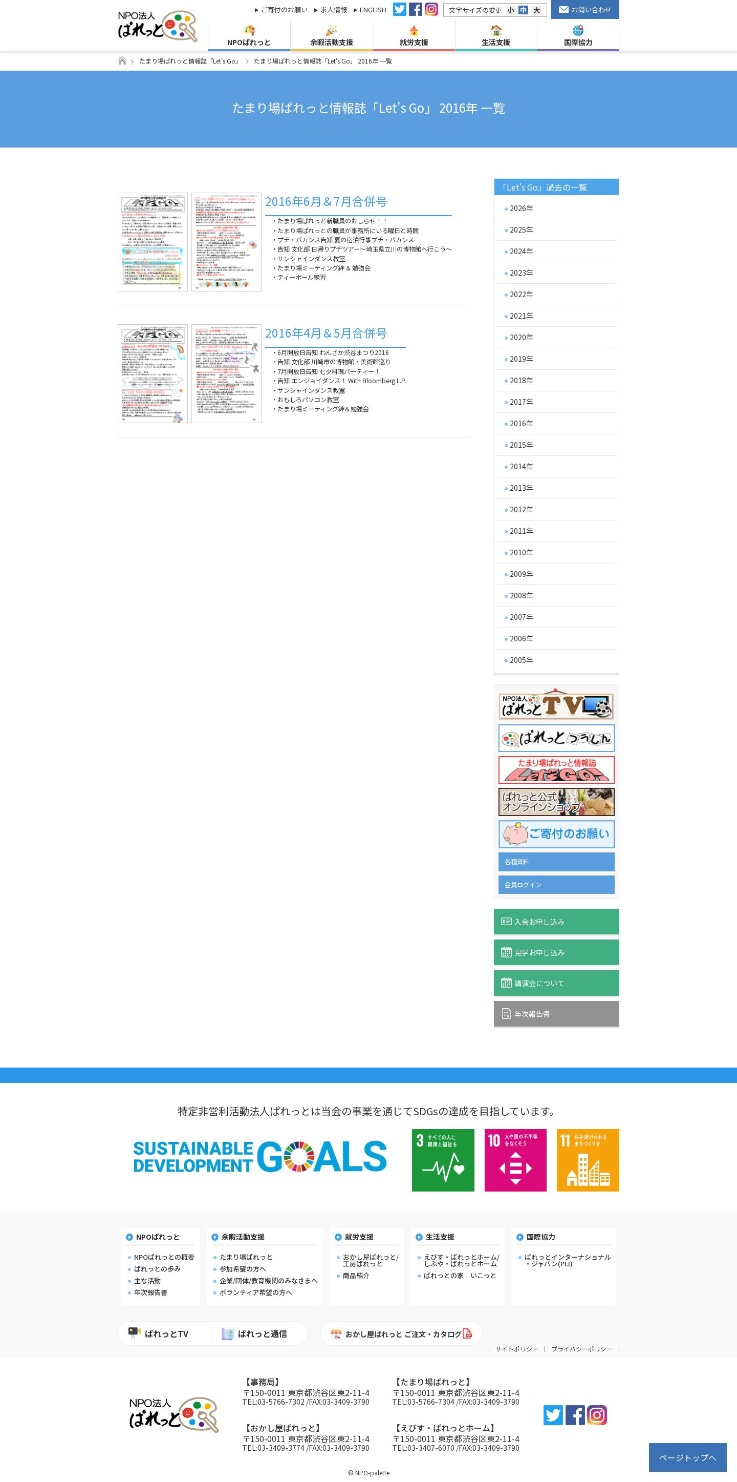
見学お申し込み (533, 952)
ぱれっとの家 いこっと (460, 1275)
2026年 (521, 208)
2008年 (521, 595)
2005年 (521, 660)
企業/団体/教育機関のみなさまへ (269, 1280)
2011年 (521, 531)
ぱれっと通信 (254, 1333)
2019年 (521, 358)
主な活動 (147, 1280)
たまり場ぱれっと (246, 1257)
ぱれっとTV (158, 1333)
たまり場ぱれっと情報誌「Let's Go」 (190, 60)
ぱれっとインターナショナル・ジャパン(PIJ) (568, 1260)
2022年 (521, 294)
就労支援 (414, 36)
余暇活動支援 (331, 36)
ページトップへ (688, 1457)
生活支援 (496, 36)
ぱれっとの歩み (157, 1268)
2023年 (521, 272)
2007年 (521, 617)
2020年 (521, 337)
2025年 (521, 229)
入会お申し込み (533, 921)
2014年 (521, 466)
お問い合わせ (585, 9)
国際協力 (578, 36)
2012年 (521, 509)
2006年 (521, 638)
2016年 (521, 423)
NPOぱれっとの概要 (164, 1257)
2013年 (521, 488)
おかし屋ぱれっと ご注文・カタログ (396, 1334)
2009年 (521, 574)
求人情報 (333, 9)
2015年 (521, 445)
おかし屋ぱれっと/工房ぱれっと (371, 1260)
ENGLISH (373, 9)
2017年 (521, 401)
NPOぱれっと (249, 36)
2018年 (521, 380)
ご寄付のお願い (284, 9)
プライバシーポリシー (582, 1349)
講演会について (533, 982)
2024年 (521, 251)
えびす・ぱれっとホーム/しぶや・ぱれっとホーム (462, 1260)
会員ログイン (523, 884)
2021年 (521, 315)
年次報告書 (525, 1013)
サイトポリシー (516, 1349)
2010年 (521, 552)
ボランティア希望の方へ (256, 1292)
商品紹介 (356, 1275)
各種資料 (517, 861)
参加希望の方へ (243, 1268)
